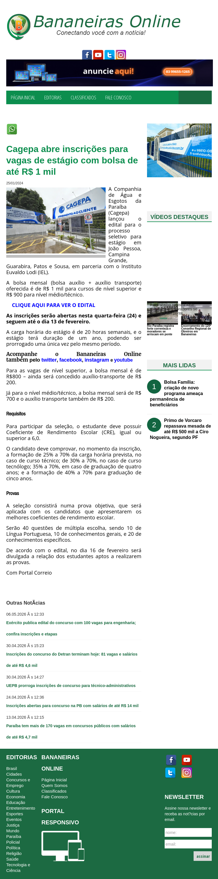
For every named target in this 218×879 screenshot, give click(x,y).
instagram (121, 55)
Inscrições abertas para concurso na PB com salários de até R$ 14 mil (72, 705)
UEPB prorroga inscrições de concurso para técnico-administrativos (71, 685)
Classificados (83, 97)
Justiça (13, 825)
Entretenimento (20, 808)
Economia (15, 796)
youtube (98, 55)
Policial (13, 842)
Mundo (12, 830)
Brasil (11, 768)
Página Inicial (23, 97)
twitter (109, 55)
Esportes (14, 813)
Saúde (12, 859)
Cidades (14, 774)
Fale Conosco (118, 97)
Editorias (53, 97)
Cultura (13, 791)
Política (13, 847)
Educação (15, 802)
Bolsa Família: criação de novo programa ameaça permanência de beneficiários (176, 393)
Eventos (14, 819)
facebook (87, 55)
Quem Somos (54, 785)
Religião (14, 853)
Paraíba (13, 836)
